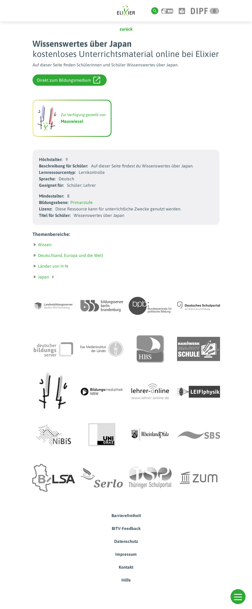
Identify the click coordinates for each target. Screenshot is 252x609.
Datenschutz (126, 541)
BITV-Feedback (126, 528)
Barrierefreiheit (126, 515)
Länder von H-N (53, 266)
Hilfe (126, 580)
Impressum (126, 554)
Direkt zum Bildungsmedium (68, 80)
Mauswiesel (72, 121)
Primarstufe (81, 202)
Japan (43, 276)
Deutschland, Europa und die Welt (70, 255)
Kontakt (126, 567)
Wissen (45, 244)
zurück (126, 29)
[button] (238, 596)
